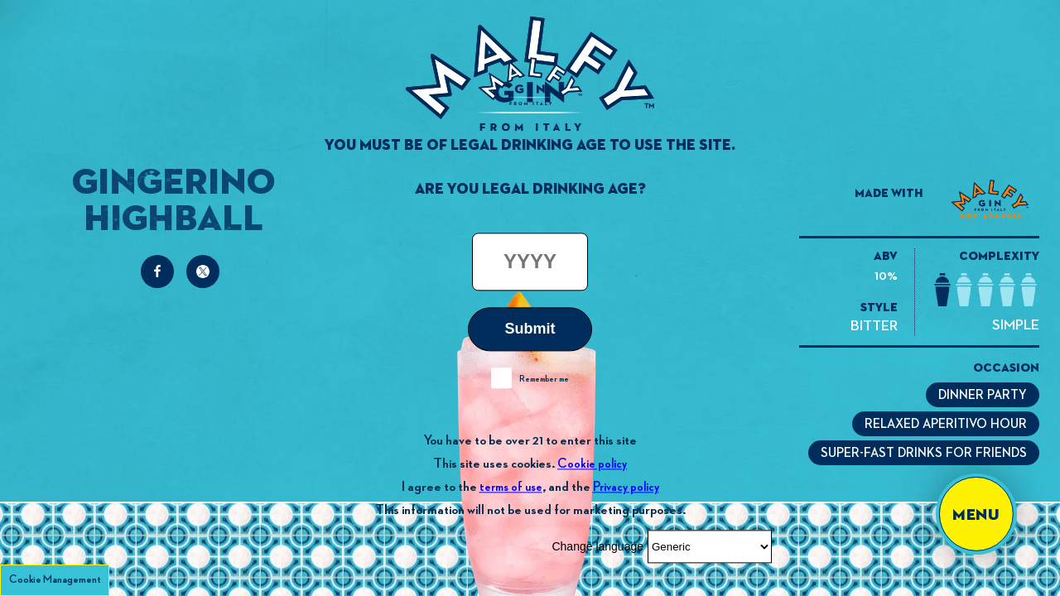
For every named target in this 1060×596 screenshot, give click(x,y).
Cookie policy (592, 464)
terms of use (510, 487)
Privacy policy (626, 487)
